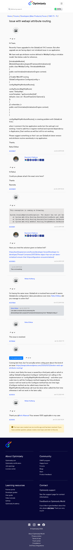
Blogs (41, 469)
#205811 (12, 227)
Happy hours (44, 463)
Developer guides (11, 492)
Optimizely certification (13, 463)
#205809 (12, 189)
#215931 (12, 395)
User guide (9, 495)
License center (10, 469)
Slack (41, 472)
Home (9, 16)
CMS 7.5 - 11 (52, 16)
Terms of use (36, 538)
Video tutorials (10, 498)
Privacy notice (36, 536)
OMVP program (45, 460)
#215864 (12, 341)
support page (51, 494)
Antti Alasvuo (24, 415)
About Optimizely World (36, 534)
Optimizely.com (10, 460)
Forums (16, 16)
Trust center (36, 541)
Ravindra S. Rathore (31, 157)
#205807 (12, 151)
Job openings (9, 466)
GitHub (7, 501)
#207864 (12, 303)
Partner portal (10, 489)
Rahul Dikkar (56, 296)
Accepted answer (16, 358)
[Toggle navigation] (61, 3)
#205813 (12, 261)
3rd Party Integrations (36, 545)
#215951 (12, 420)
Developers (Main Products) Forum (33, 16)
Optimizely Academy (12, 504)
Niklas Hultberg (30, 279)
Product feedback (46, 474)
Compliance (36, 543)
